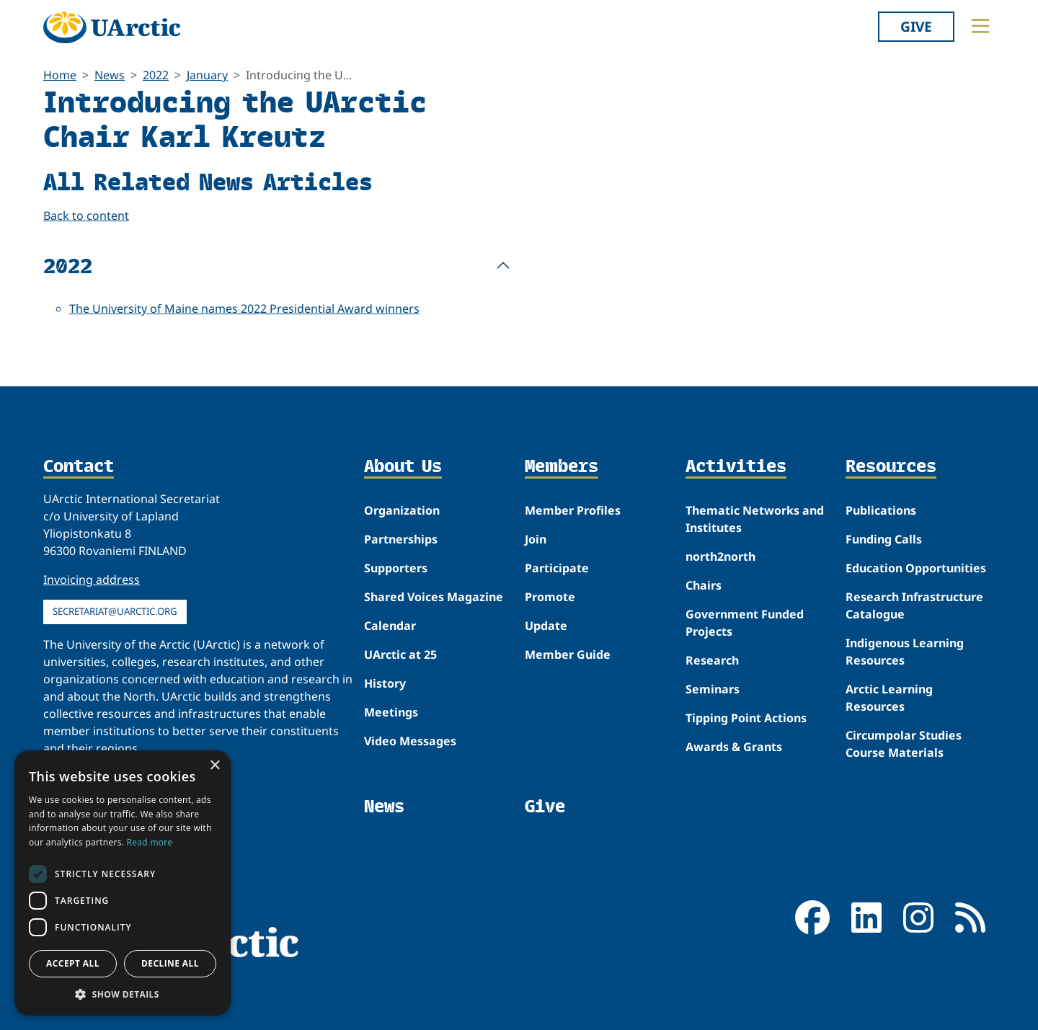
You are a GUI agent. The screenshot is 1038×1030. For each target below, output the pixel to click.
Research (712, 660)
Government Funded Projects (745, 622)
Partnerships (401, 539)
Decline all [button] (170, 963)
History (385, 683)
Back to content (86, 215)
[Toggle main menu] (980, 26)
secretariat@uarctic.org (115, 611)
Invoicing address (91, 579)
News (109, 75)
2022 (156, 75)
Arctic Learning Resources (889, 697)
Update (546, 626)
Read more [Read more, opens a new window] (150, 842)
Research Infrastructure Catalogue (914, 605)
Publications (881, 510)
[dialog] (122, 883)
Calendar (390, 626)
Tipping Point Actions (746, 718)
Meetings (391, 712)
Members (561, 467)
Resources (891, 467)
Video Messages (410, 741)
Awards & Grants (734, 747)
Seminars (713, 689)
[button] (122, 994)
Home (59, 75)
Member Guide (568, 654)
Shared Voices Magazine (433, 597)
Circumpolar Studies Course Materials (904, 743)
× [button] (214, 765)
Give (916, 26)
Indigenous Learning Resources (905, 651)
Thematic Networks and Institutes (755, 519)
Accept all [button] (72, 963)
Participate (557, 568)
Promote (550, 597)
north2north (720, 556)
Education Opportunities (916, 568)
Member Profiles (573, 510)
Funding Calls (884, 539)
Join (535, 539)
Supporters (395, 568)
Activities (736, 467)
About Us (403, 467)
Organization (402, 510)
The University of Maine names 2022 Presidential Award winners (244, 308)
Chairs (704, 585)
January (207, 75)
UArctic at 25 (400, 654)
